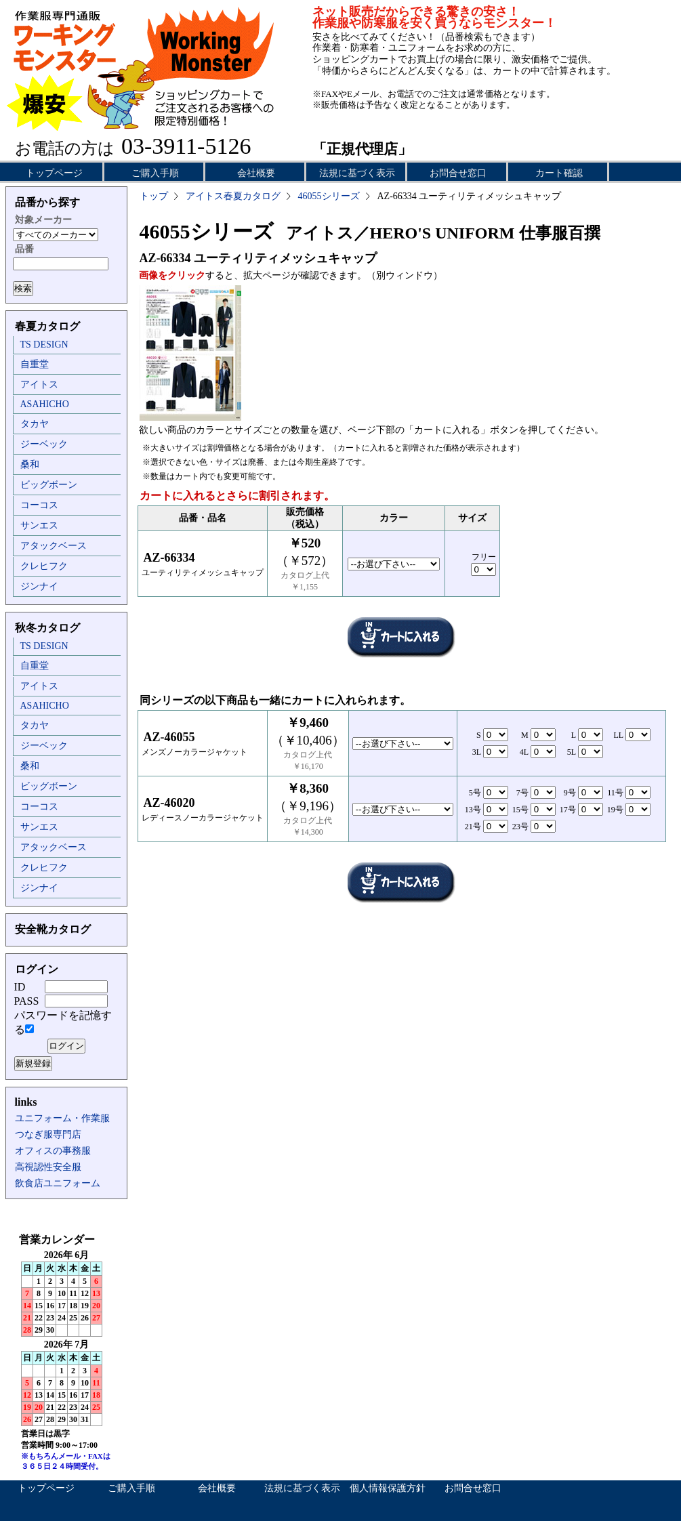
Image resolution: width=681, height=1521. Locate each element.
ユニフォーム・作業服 (62, 1118)
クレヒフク (44, 566)
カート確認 (559, 173)
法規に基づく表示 (357, 173)
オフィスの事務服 (53, 1151)
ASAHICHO (44, 404)
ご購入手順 (155, 173)
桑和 (29, 464)
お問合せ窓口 (458, 173)
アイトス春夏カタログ (233, 196)
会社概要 (256, 173)
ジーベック (44, 444)
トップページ (54, 173)
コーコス (39, 505)
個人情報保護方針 (388, 1488)
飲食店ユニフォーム (57, 1183)
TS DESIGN (44, 344)
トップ (154, 196)
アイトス (39, 384)
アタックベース (53, 546)
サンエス (39, 525)
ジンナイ (39, 586)
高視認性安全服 (48, 1167)
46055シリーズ (329, 196)
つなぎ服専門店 (48, 1134)
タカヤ (34, 424)
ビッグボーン (48, 485)
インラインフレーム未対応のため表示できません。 (66, 1355)
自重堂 (34, 364)
